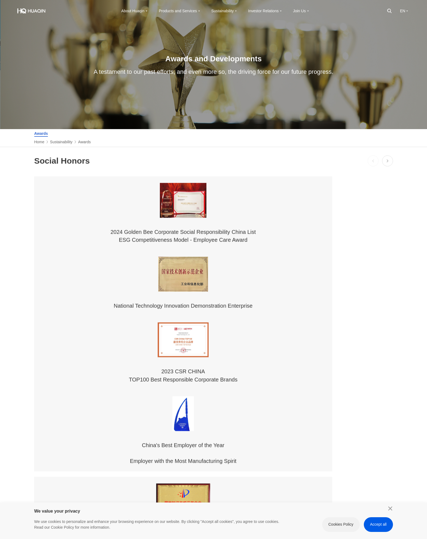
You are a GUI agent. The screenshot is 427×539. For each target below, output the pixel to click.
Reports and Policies (221, 471)
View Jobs (331, 413)
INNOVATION (376, 403)
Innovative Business (163, 437)
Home (39, 142)
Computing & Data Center (161, 416)
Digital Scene (157, 446)
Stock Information (276, 416)
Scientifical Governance (214, 416)
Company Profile (110, 401)
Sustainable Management (215, 401)
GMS (150, 465)
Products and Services (158, 389)
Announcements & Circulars (276, 429)
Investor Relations (277, 386)
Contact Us (111, 432)
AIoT (150, 428)
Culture (108, 413)
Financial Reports (276, 407)
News (107, 422)
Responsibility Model (221, 443)
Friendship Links (375, 389)
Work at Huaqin (329, 401)
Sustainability (61, 142)
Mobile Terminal (159, 403)
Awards (41, 133)
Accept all (378, 524)
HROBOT (373, 413)
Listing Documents (277, 441)
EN (402, 11)
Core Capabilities (160, 456)
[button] (373, 165)
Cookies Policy (340, 524)
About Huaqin (114, 386)
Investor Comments (277, 450)
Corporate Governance (280, 398)
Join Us (330, 386)
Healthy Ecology (217, 452)
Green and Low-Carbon (217, 431)
